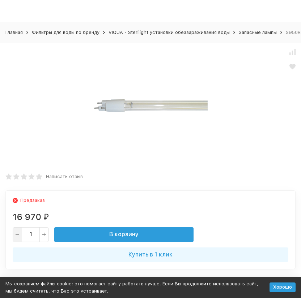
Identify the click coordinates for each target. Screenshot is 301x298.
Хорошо (282, 287)
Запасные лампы (258, 32)
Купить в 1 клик (150, 254)
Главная (14, 32)
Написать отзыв (64, 176)
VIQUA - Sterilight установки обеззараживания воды (169, 32)
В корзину (124, 234)
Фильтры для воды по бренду (65, 32)
